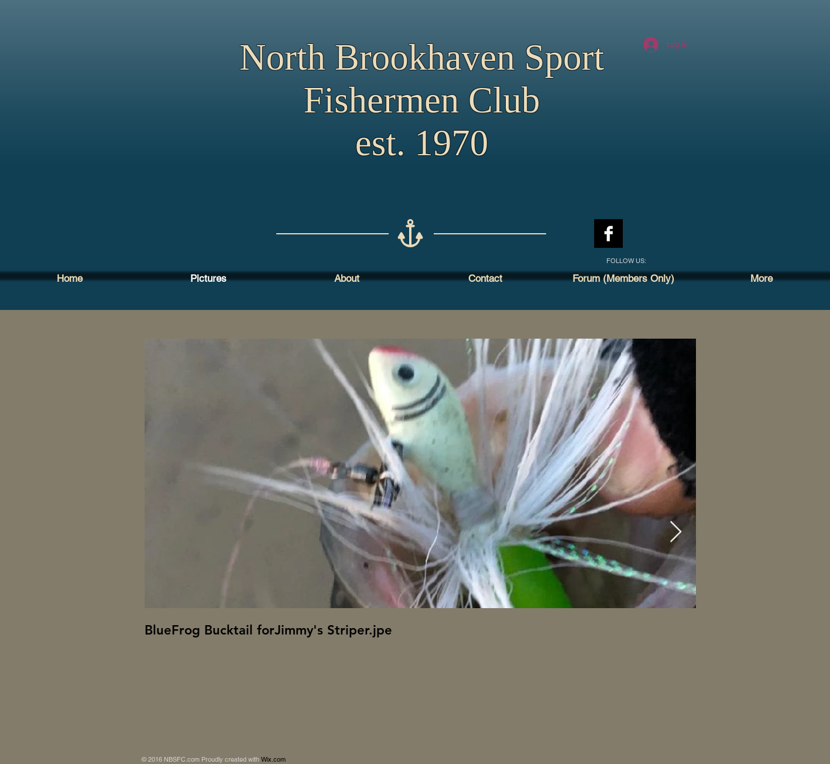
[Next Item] (675, 532)
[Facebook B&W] (608, 233)
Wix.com (273, 759)
